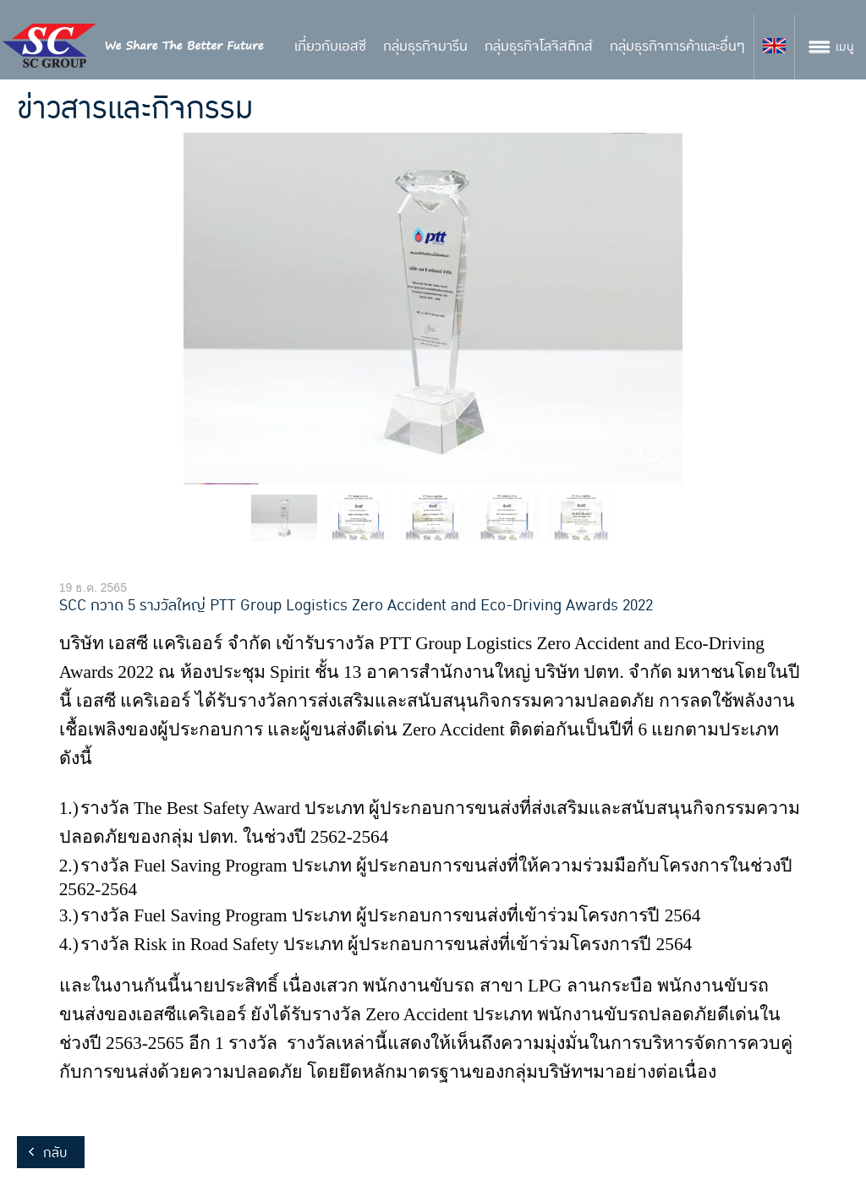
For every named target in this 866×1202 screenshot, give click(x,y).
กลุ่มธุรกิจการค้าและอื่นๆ (677, 46)
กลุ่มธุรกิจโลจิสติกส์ (539, 46)
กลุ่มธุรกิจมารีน (425, 46)
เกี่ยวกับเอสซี (330, 46)
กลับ (55, 1153)
